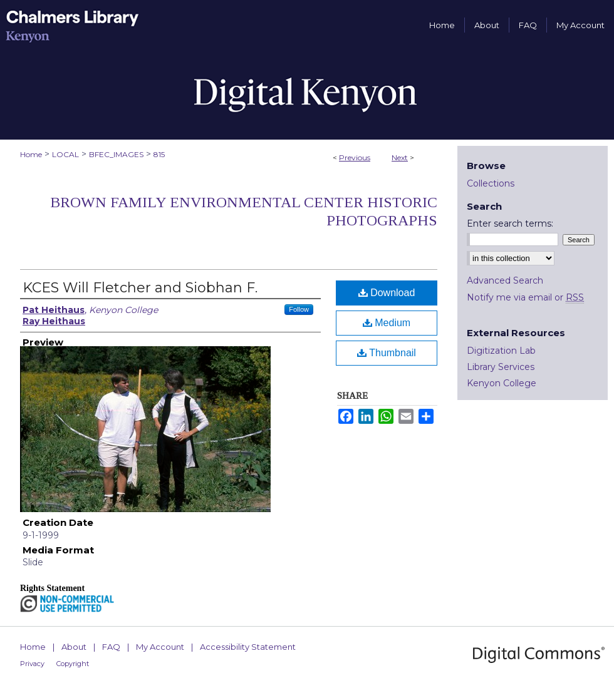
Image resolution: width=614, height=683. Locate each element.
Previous (354, 157)
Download (386, 292)
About (73, 647)
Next (400, 157)
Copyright (72, 663)
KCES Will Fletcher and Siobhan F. (140, 287)
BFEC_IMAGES (116, 154)
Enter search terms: (510, 223)
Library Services (500, 366)
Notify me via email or (525, 297)
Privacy (32, 663)
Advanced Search (505, 280)
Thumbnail (386, 352)
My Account (160, 647)
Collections (490, 183)
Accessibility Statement (248, 647)
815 (159, 154)
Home (31, 154)
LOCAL (65, 154)
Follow (299, 309)
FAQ (111, 647)
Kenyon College (501, 383)
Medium (386, 322)
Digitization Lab (501, 350)
